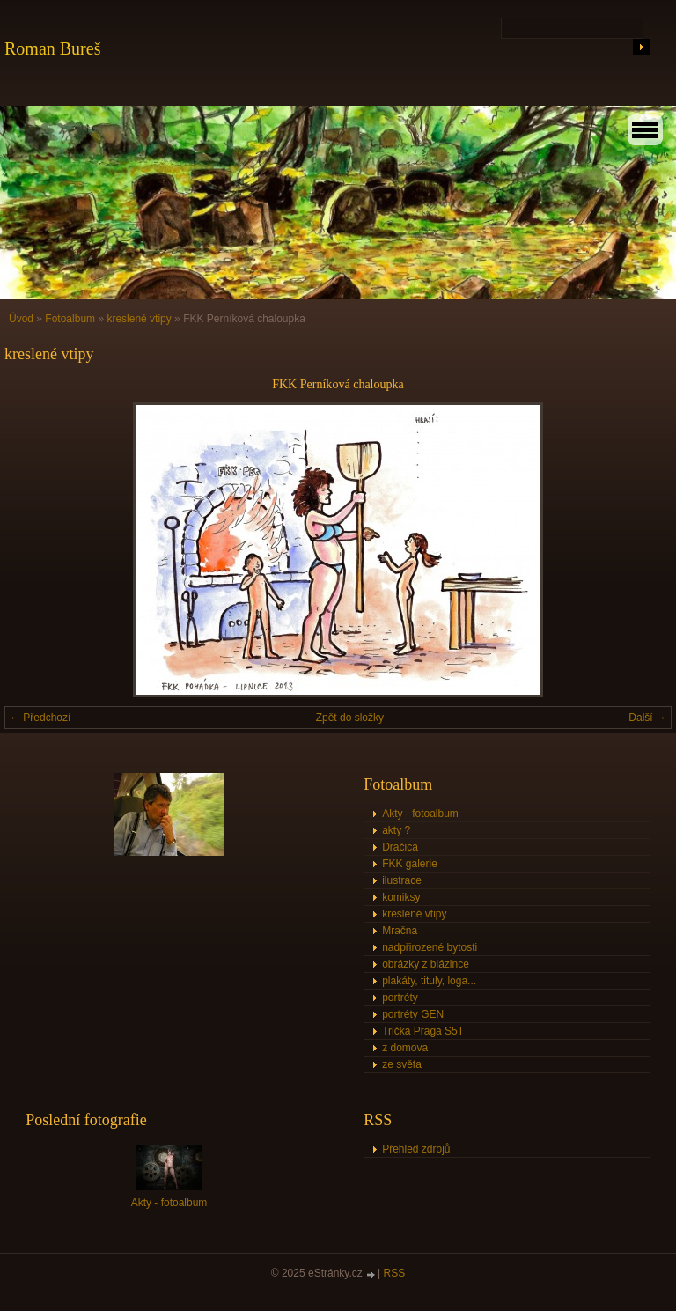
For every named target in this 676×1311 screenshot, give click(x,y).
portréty (400, 997)
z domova (405, 1048)
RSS (395, 1273)
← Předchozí (40, 717)
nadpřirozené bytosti (429, 947)
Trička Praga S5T (423, 1031)
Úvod (21, 319)
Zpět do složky (350, 717)
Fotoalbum (70, 319)
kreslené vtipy (139, 319)
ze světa (402, 1064)
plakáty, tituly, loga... (429, 981)
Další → (647, 717)
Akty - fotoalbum (420, 813)
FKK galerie (409, 864)
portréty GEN (413, 1014)
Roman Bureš (52, 48)
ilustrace (402, 880)
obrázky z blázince (425, 964)
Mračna (399, 930)
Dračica (400, 847)
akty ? (396, 830)
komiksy (401, 897)
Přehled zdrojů (416, 1149)
